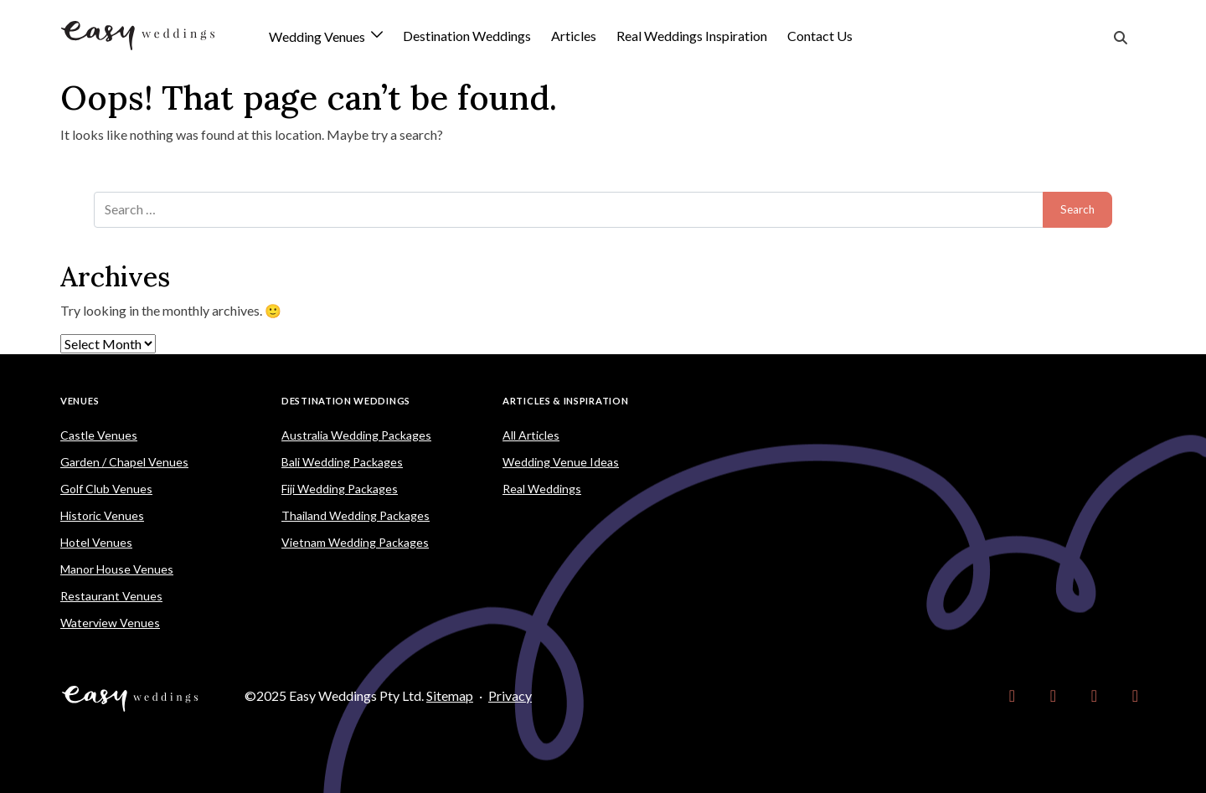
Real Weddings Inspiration (691, 36)
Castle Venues (98, 435)
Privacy (510, 695)
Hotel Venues (96, 542)
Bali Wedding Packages (342, 462)
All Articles (530, 435)
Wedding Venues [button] (318, 37)
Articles (573, 36)
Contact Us (820, 36)
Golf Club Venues (106, 488)
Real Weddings (541, 488)
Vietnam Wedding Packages (355, 542)
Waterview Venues (110, 622)
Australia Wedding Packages (356, 435)
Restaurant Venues (111, 596)
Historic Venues (102, 515)
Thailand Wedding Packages (355, 515)
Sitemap (449, 695)
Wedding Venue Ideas (560, 462)
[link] (1012, 696)
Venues (79, 400)
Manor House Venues (116, 569)
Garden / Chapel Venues (124, 462)
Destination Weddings (467, 36)
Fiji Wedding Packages (339, 488)
